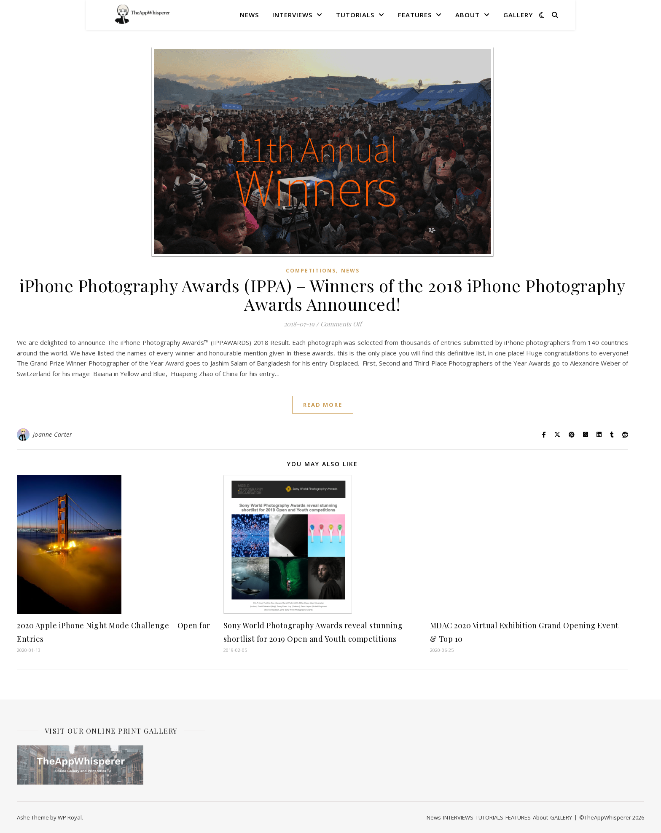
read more (322, 404)
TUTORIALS (355, 15)
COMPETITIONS (311, 270)
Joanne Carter (53, 434)
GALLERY (518, 15)
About (467, 15)
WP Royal (70, 817)
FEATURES (415, 15)
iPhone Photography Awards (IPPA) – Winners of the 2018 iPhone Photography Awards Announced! (322, 294)
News (249, 15)
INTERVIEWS (292, 15)
